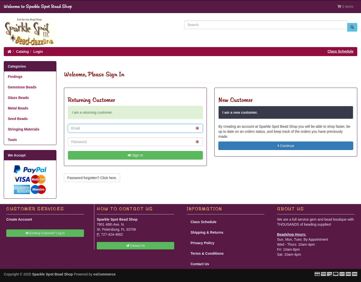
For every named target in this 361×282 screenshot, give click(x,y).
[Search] (265, 25)
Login (38, 52)
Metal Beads (18, 108)
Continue (286, 146)
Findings (15, 77)
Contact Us (200, 264)
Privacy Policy (202, 243)
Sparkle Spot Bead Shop (52, 274)
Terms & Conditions (207, 253)
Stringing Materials (23, 129)
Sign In (135, 155)
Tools (12, 140)
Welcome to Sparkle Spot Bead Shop (38, 6)
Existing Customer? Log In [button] (45, 233)
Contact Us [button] (135, 245)
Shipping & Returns (207, 232)
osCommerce (104, 274)
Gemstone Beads (22, 87)
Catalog (22, 52)
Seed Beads (18, 119)
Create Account (19, 219)
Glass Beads (18, 98)
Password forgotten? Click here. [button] (92, 178)
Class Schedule (341, 51)
